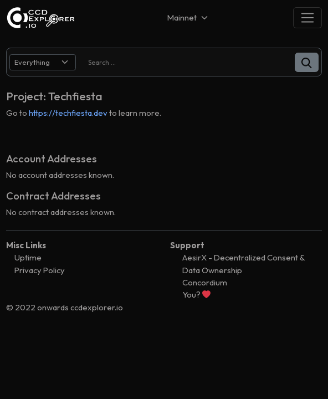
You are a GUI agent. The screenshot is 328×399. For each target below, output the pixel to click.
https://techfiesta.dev (68, 113)
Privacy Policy (39, 270)
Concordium (204, 282)
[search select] (42, 62)
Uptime (28, 257)
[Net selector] (188, 17)
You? (196, 294)
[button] (307, 62)
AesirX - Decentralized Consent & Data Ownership (243, 263)
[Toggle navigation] (307, 17)
